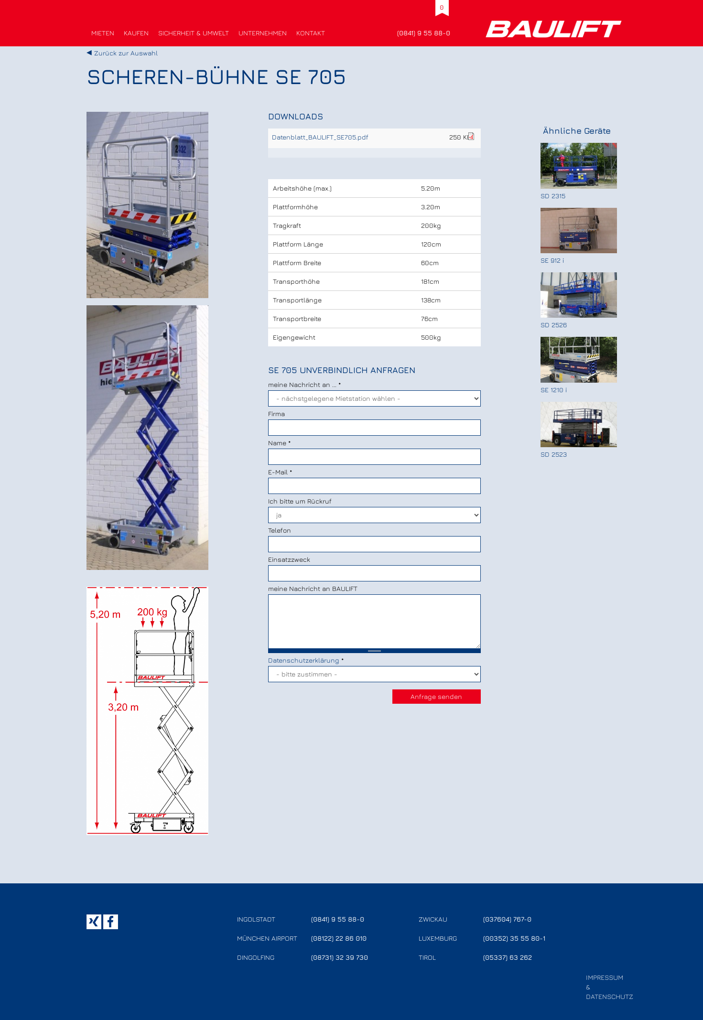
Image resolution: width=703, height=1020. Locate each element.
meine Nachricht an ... (304, 384)
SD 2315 (553, 196)
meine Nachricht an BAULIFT (312, 588)
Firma (276, 413)
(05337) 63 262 (507, 957)
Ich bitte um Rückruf (300, 501)
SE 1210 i (554, 390)
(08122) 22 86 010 (339, 938)
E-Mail (280, 472)
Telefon (279, 530)
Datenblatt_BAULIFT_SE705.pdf (320, 137)
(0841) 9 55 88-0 (423, 33)
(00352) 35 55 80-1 (514, 938)
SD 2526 (554, 325)
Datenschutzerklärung (303, 660)
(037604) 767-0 (507, 919)
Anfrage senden (436, 696)
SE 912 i (552, 260)
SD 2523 (554, 454)
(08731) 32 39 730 (339, 957)
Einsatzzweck (289, 559)
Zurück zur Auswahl (126, 53)
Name (279, 443)
